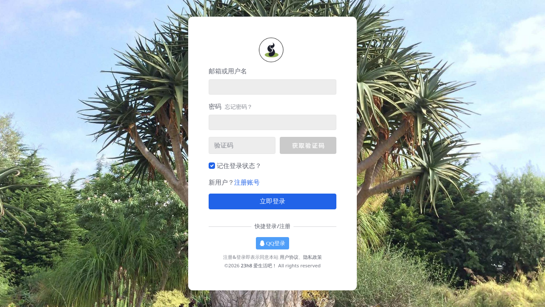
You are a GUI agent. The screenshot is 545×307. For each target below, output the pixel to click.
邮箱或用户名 (228, 71)
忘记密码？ (238, 106)
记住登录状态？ (239, 165)
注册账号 (247, 182)
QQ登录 (272, 243)
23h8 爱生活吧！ (259, 265)
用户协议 (289, 257)
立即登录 (272, 201)
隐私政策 (312, 257)
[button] (308, 145)
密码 (230, 106)
